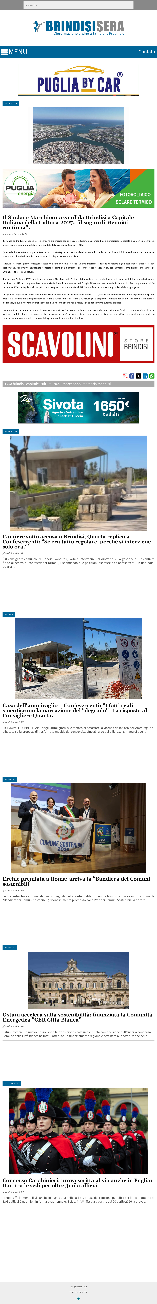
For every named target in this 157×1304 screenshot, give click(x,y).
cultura (46, 384)
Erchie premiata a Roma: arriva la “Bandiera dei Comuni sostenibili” (76, 881)
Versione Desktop (78, 1292)
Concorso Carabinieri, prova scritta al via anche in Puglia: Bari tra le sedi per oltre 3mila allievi (77, 1183)
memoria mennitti (96, 384)
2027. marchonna (67, 384)
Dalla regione (11, 1083)
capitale (32, 384)
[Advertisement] (78, 591)
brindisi (19, 384)
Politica (9, 614)
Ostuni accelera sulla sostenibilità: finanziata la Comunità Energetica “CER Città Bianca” (77, 1017)
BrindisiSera (11, 103)
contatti (146, 51)
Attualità (9, 779)
